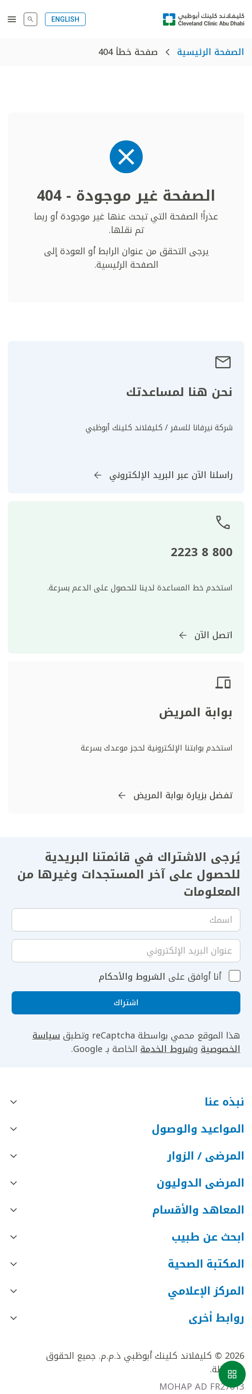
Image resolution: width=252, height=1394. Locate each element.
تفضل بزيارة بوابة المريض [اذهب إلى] (174, 795)
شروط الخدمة (166, 1049)
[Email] (126, 950)
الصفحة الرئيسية (210, 52)
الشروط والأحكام (132, 977)
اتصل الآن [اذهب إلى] (205, 635)
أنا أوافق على (160, 977)
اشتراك (126, 1002)
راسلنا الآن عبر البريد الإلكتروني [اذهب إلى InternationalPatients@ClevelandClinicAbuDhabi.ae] (162, 475)
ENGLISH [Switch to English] (65, 19)
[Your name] (126, 919)
